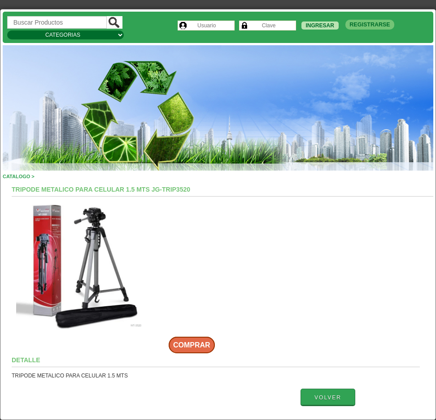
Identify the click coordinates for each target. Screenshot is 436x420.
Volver (327, 397)
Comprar (191, 345)
